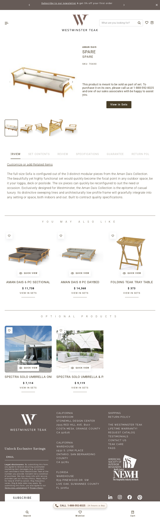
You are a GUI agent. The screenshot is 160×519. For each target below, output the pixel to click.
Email (10, 456)
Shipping (114, 413)
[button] (29, 5)
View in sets (28, 293)
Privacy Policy (36, 488)
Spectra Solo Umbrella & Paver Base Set (79, 377)
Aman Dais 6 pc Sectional (28, 282)
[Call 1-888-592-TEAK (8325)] (80, 506)
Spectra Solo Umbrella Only (28, 377)
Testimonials (118, 436)
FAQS (111, 448)
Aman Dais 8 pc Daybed (80, 282)
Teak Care (116, 444)
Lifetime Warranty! (123, 428)
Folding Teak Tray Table (132, 282)
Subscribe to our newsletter (58, 3)
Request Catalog (121, 432)
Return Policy (119, 417)
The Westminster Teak (125, 424)
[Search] (139, 22)
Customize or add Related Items (30, 164)
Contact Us (117, 440)
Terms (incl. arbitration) (16, 488)
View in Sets (119, 104)
